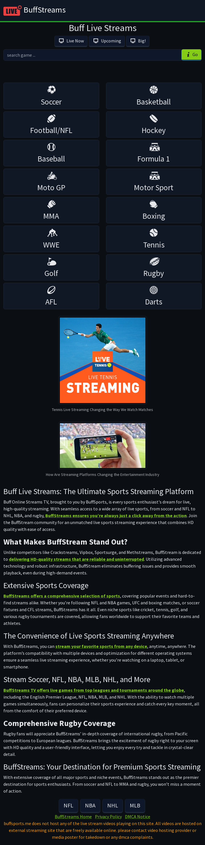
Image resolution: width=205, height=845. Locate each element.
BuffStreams (34, 10)
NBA (90, 805)
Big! (138, 41)
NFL (68, 805)
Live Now (71, 41)
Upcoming (106, 41)
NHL (112, 805)
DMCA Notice (137, 816)
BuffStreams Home (73, 816)
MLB (135, 805)
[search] (92, 55)
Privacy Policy (108, 816)
